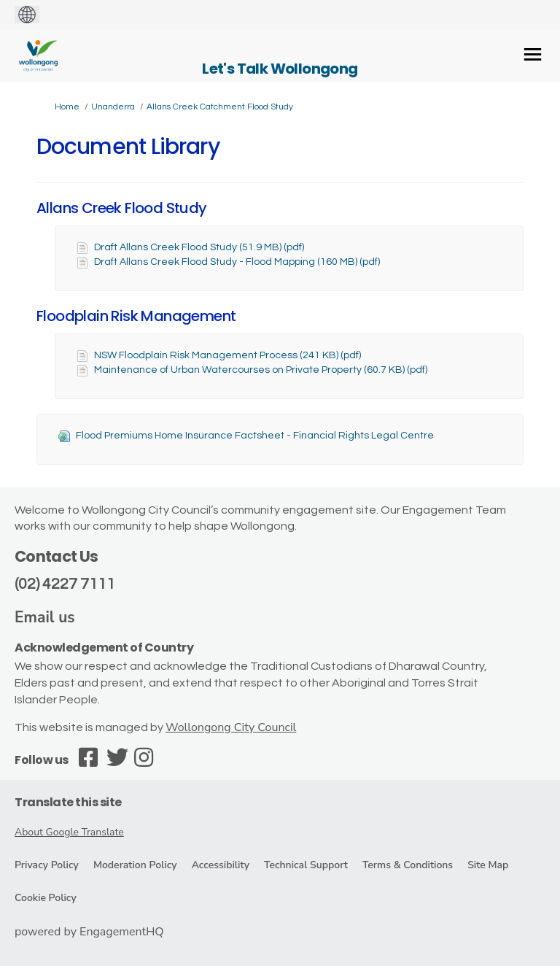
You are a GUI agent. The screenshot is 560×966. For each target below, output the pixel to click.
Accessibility (220, 865)
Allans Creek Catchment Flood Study (220, 107)
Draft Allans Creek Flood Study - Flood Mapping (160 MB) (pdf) (237, 262)
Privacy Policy (47, 865)
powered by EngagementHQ (89, 932)
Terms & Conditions (407, 865)
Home (67, 107)
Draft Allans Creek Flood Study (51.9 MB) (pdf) (199, 247)
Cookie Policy (46, 898)
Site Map (487, 865)
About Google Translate (69, 832)
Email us (45, 617)
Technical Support (306, 865)
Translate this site (68, 802)
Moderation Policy (135, 865)
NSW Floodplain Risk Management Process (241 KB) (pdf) (227, 355)
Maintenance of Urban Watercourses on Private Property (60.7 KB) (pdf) (260, 370)
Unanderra (113, 107)
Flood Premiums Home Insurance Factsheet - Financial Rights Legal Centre (255, 435)
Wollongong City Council (231, 727)
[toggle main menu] (532, 54)
